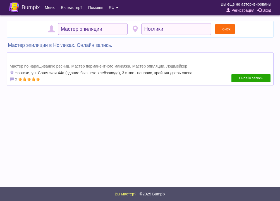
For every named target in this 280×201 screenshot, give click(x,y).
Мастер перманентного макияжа (100, 66)
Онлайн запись (251, 78)
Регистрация (240, 10)
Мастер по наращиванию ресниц (39, 66)
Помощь (95, 7)
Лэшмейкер (176, 66)
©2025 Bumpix (152, 194)
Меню (50, 7)
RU (113, 7)
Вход (264, 10)
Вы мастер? (71, 7)
